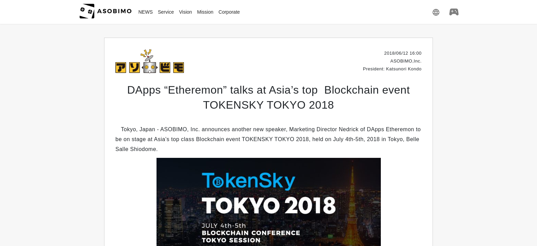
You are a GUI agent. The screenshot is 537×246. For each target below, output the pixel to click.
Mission (205, 12)
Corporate (229, 12)
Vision (185, 12)
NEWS (145, 12)
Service (166, 12)
